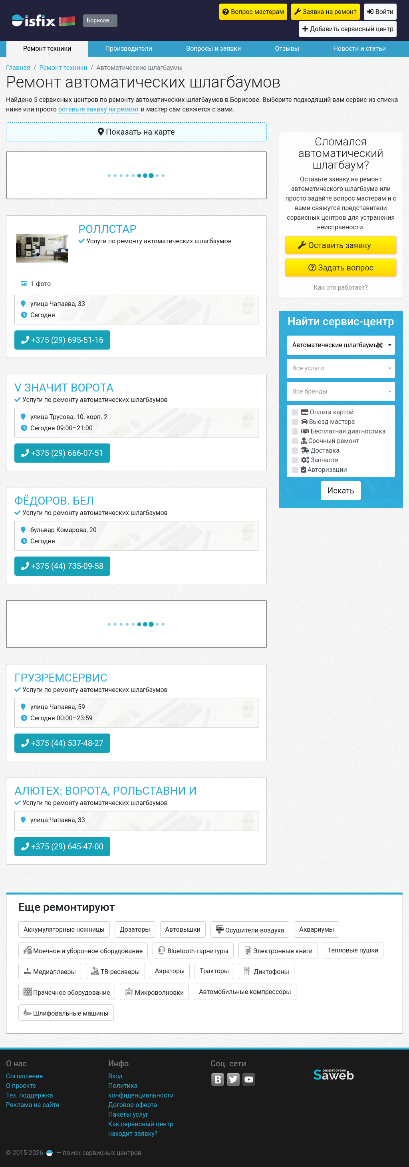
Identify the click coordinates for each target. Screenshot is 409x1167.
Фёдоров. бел (54, 500)
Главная (18, 68)
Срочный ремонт (330, 441)
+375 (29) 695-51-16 (62, 340)
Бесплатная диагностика (343, 431)
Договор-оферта (132, 1105)
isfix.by (43, 20)
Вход (115, 1076)
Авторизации (324, 469)
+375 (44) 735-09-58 (62, 566)
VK (217, 1079)
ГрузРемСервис (60, 677)
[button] (341, 345)
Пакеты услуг (128, 1114)
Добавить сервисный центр (351, 29)
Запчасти (320, 460)
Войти (384, 12)
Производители (128, 48)
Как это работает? (341, 287)
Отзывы (287, 48)
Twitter (233, 1079)
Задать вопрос (340, 267)
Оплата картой (327, 412)
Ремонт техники (47, 48)
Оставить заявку (334, 245)
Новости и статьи (359, 48)
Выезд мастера (328, 421)
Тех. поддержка (29, 1095)
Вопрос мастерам (257, 12)
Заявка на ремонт (330, 12)
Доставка (320, 450)
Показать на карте (136, 132)
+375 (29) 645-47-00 (62, 846)
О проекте (21, 1085)
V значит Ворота (63, 387)
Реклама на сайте (32, 1105)
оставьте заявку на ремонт (98, 109)
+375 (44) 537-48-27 (62, 743)
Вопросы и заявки (213, 48)
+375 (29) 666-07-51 (62, 453)
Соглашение (24, 1076)
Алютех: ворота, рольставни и (105, 790)
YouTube (248, 1079)
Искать (341, 490)
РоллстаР (107, 229)
